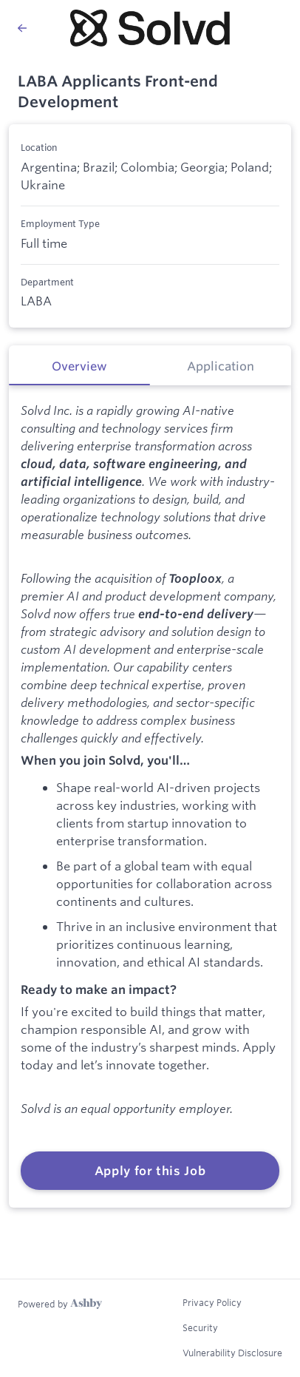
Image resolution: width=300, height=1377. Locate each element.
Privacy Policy (212, 1302)
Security (200, 1327)
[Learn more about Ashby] (60, 1303)
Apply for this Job (150, 1170)
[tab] (79, 365)
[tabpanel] (150, 796)
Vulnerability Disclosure (232, 1353)
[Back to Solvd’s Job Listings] (29, 28)
